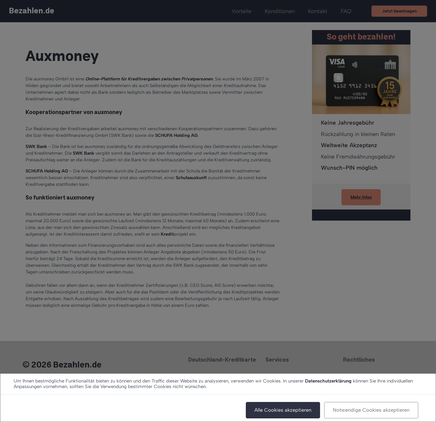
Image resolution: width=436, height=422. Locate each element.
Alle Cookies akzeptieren (282, 410)
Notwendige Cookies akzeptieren (371, 410)
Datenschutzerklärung (328, 381)
